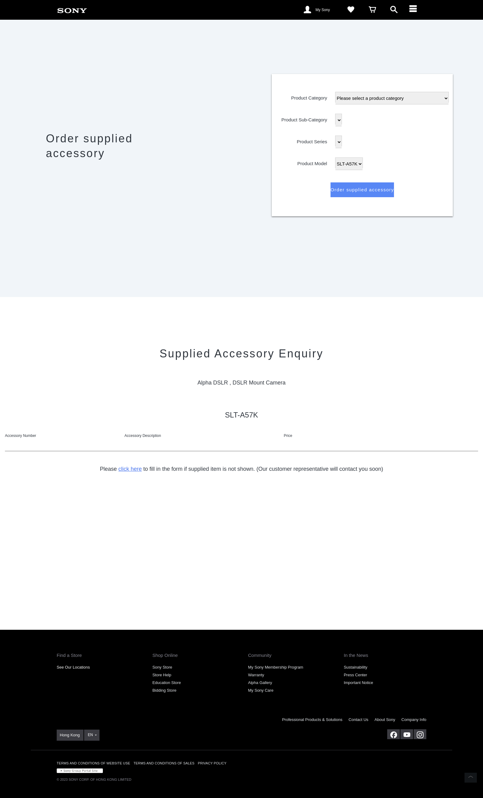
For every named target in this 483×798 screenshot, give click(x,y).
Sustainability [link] (355, 667)
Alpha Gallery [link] (260, 682)
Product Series (312, 140)
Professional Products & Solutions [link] (312, 719)
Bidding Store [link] (164, 690)
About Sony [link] (385, 719)
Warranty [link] (256, 675)
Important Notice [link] (358, 682)
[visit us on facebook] (393, 734)
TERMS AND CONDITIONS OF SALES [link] (163, 763)
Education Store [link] (166, 682)
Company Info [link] (413, 719)
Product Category (309, 96)
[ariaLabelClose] (415, 10)
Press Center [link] (355, 675)
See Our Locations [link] (73, 667)
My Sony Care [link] (260, 690)
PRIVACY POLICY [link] (212, 763)
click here (130, 469)
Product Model (312, 162)
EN (90, 735)
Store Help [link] (161, 675)
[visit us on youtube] (406, 734)
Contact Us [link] (358, 719)
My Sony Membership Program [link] (275, 667)
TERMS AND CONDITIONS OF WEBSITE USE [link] (93, 763)
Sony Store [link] (162, 667)
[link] (72, 9)
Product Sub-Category (304, 118)
